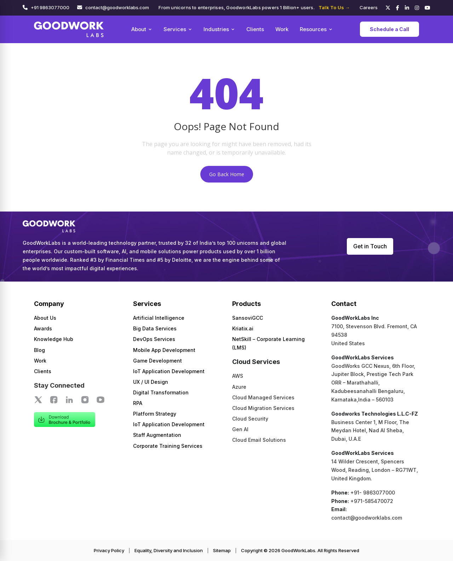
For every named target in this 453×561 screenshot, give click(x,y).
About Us (45, 318)
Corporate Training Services (167, 446)
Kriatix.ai (242, 328)
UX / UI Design (150, 382)
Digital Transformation (161, 392)
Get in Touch (370, 246)
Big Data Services (155, 328)
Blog (39, 350)
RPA (137, 403)
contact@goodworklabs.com (117, 7)
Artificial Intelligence (158, 318)
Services (178, 29)
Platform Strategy (154, 414)
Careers (369, 7)
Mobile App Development (164, 350)
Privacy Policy (109, 550)
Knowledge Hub (53, 339)
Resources (316, 29)
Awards (43, 328)
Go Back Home (226, 174)
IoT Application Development (169, 371)
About (141, 29)
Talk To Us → (334, 7)
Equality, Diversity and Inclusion (168, 550)
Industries (219, 29)
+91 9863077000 (50, 7)
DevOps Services (154, 339)
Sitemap (222, 550)
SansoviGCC (247, 318)
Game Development (157, 361)
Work (281, 29)
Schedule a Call (389, 29)
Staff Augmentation (157, 435)
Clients (255, 29)
